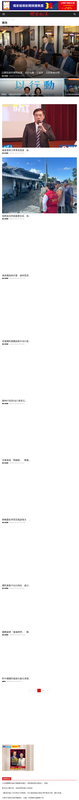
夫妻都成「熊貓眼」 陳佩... (16, 460)
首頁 (3, 20)
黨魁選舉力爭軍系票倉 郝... (16, 150)
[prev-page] (30, 658)
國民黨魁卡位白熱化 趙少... (16, 553)
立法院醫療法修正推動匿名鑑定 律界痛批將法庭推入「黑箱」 (25, 751)
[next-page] (48, 658)
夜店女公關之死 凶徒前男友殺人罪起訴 (17, 756)
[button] (3, 14)
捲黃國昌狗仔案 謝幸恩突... (16, 275)
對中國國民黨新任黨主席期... (16, 646)
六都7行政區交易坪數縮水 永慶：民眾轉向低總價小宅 (23, 766)
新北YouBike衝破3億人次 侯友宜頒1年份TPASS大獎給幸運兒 (25, 770)
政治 (8, 20)
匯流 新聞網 (5, 76)
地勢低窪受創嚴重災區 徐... (16, 216)
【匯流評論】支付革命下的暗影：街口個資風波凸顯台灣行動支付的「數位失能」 (32, 761)
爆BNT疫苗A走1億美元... (14, 400)
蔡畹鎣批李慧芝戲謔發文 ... (16, 507)
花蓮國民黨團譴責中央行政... (16, 341)
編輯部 (4, 649)
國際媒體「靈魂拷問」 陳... (16, 600)
